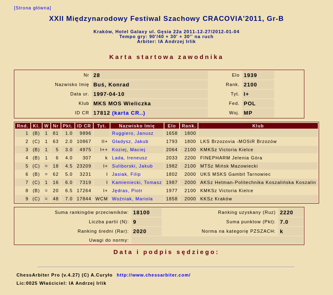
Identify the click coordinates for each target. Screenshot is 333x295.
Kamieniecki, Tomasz (137, 182)
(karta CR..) (128, 113)
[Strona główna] (32, 7)
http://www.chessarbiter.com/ (154, 274)
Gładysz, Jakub (130, 141)
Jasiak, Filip (126, 174)
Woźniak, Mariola (132, 198)
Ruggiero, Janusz (133, 133)
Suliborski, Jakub (132, 165)
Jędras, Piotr (127, 190)
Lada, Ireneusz (130, 157)
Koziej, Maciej (129, 149)
